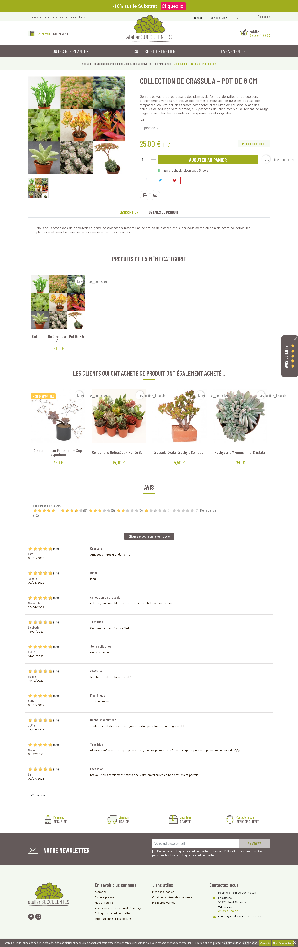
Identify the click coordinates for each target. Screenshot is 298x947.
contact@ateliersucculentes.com (239, 916)
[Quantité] (145, 159)
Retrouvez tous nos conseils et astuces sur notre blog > (56, 17)
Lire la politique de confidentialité (192, 855)
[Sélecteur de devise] (226, 17)
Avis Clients (286, 356)
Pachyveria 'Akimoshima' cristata (240, 452)
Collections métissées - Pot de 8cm (118, 452)
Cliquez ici (173, 6)
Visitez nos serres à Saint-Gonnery (118, 908)
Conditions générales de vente (172, 897)
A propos (101, 891)
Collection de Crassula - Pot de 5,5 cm (58, 338)
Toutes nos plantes (69, 51)
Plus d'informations (283, 943)
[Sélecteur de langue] (200, 17)
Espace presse (104, 897)
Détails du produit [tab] (164, 212)
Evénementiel (234, 51)
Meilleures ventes (163, 902)
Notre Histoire (104, 902)
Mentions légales (163, 891)
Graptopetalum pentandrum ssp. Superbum (58, 452)
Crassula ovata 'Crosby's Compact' (179, 452)
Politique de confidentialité (112, 913)
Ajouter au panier (208, 160)
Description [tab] (128, 212)
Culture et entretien (154, 51)
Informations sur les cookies (113, 918)
